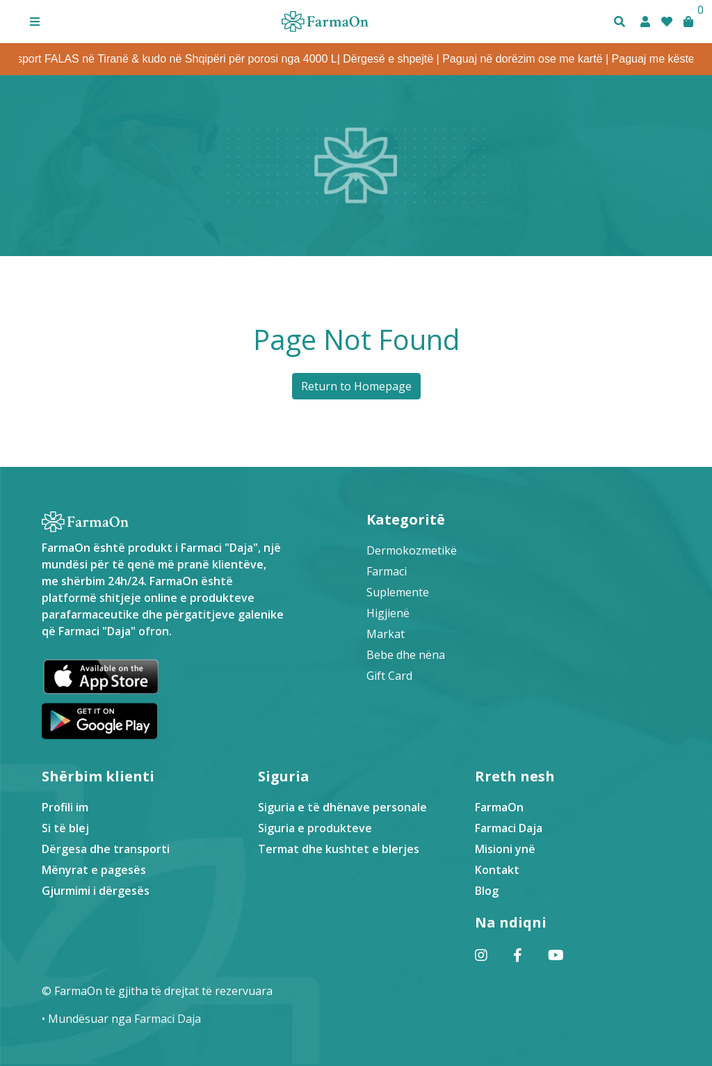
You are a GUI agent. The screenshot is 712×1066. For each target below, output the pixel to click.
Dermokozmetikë (411, 550)
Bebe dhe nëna (405, 654)
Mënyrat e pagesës (94, 869)
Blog (487, 890)
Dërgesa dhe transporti (106, 849)
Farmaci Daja (508, 828)
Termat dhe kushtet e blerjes (338, 849)
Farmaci (386, 571)
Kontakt (497, 869)
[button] (35, 21)
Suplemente (397, 592)
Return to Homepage (356, 386)
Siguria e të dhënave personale (342, 807)
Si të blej (65, 828)
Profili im (65, 807)
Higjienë (388, 613)
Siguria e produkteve (315, 828)
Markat (385, 634)
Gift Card (389, 675)
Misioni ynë (505, 849)
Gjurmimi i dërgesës (95, 890)
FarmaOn (499, 807)
